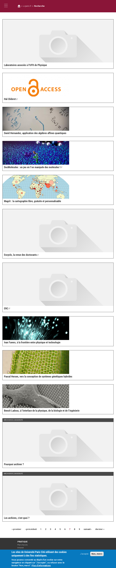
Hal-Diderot (11, 99)
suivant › (88, 529)
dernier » (99, 529)
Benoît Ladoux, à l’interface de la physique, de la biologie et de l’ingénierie (41, 410)
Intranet (20, 548)
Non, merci (97, 554)
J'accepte (84, 554)
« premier (16, 529)
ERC (7, 308)
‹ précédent (31, 529)
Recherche (39, 6)
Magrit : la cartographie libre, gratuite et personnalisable (32, 201)
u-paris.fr (27, 6)
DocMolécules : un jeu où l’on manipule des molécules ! (33, 167)
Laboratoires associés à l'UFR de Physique (25, 65)
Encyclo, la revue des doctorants (21, 254)
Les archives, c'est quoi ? (16, 517)
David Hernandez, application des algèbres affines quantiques (35, 133)
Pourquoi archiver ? (14, 464)
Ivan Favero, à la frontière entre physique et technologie (32, 342)
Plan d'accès (22, 545)
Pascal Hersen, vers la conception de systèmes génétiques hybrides (38, 376)
